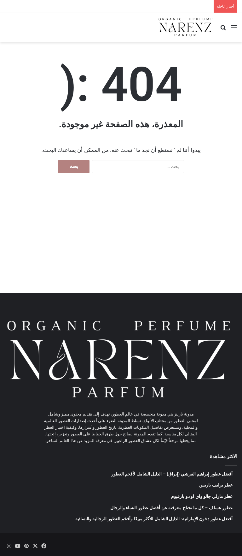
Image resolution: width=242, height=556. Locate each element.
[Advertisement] (121, 239)
